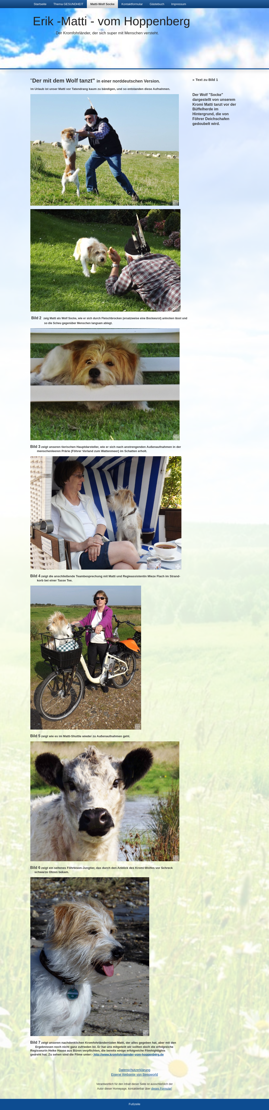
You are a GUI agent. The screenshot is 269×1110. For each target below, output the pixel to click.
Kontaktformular (132, 4)
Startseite (40, 4)
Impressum (178, 4)
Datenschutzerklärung (134, 1070)
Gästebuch (157, 4)
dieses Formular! (161, 1088)
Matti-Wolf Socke (102, 4)
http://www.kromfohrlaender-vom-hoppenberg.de (128, 1054)
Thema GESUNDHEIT (68, 4)
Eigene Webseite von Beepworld (134, 1074)
